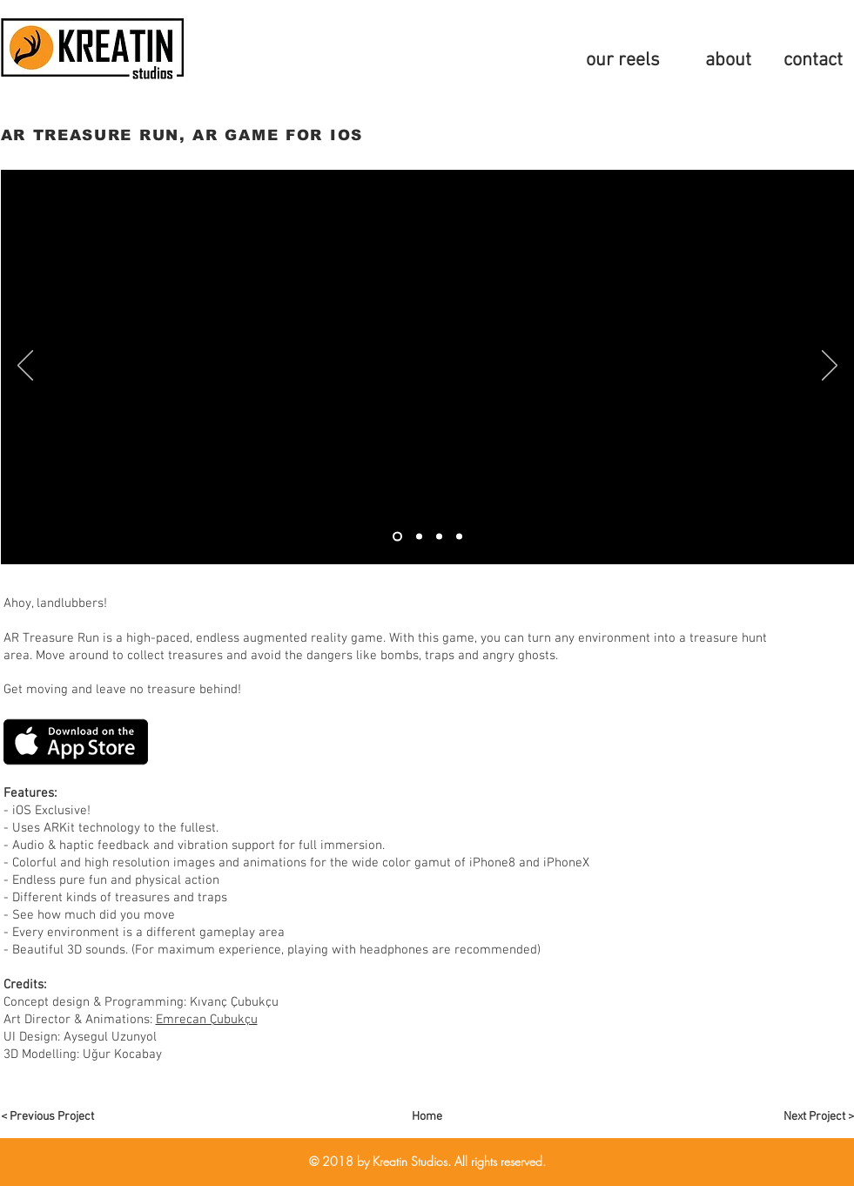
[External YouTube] (428, 367)
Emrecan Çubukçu (207, 1020)
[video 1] (397, 536)
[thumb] (419, 536)
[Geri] (25, 366)
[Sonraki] (829, 366)
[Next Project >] (792, 1117)
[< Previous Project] (62, 1117)
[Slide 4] (439, 536)
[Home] (427, 1117)
